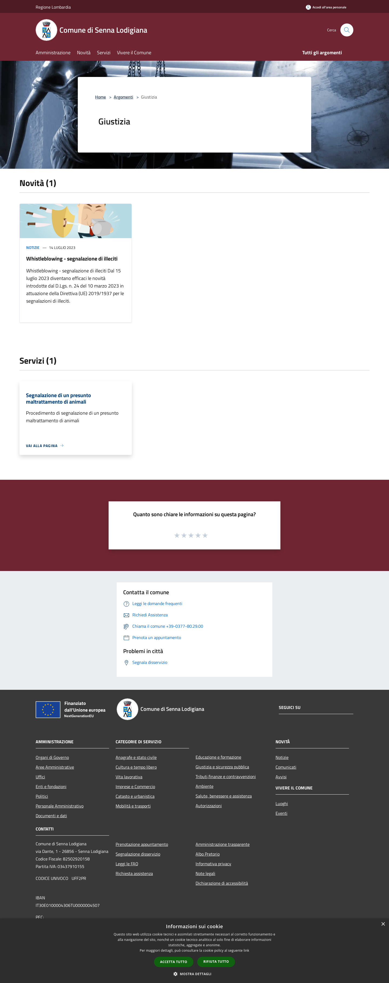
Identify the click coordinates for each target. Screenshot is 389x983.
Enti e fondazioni (51, 786)
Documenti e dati (51, 815)
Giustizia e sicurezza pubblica (222, 767)
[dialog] (194, 950)
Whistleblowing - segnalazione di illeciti (72, 258)
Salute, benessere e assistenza (224, 796)
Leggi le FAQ (127, 863)
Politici (42, 796)
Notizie (32, 247)
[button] (194, 974)
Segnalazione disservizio (138, 854)
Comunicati (286, 767)
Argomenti (123, 97)
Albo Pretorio (208, 854)
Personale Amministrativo (59, 806)
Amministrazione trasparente (223, 844)
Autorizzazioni (209, 805)
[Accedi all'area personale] (326, 7)
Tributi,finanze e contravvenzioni (226, 776)
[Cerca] (346, 29)
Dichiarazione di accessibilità (222, 883)
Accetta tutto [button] (173, 962)
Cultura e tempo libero (136, 767)
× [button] (383, 924)
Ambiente (204, 786)
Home (100, 97)
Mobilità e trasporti (133, 806)
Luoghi (282, 803)
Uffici (40, 776)
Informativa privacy (213, 863)
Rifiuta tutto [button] (216, 961)
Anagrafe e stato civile (136, 757)
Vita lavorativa (129, 776)
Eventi (281, 813)
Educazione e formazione (218, 757)
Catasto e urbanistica (135, 796)
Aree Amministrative (55, 767)
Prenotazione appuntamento (142, 844)
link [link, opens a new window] (246, 950)
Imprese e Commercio (135, 786)
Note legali (205, 873)
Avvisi (281, 776)
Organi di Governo (52, 757)
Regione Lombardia (53, 7)
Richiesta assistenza (134, 873)
